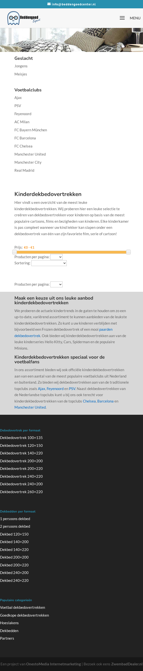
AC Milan (21, 122)
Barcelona (105, 401)
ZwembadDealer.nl (127, 664)
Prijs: (18, 247)
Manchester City (28, 162)
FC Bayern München (30, 130)
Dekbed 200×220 (14, 565)
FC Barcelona (25, 138)
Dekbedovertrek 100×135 (21, 437)
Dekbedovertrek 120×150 (21, 445)
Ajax (18, 97)
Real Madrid (24, 170)
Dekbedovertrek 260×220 (21, 491)
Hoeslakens (9, 623)
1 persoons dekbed (15, 518)
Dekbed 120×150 (14, 534)
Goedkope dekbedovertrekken (24, 615)
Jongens (21, 66)
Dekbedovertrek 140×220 (21, 453)
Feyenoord (22, 113)
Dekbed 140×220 (14, 549)
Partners (7, 638)
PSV (17, 105)
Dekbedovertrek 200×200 (21, 461)
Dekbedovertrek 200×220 (21, 468)
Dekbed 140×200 (14, 541)
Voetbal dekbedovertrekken (22, 607)
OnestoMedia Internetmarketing (53, 664)
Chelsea (89, 401)
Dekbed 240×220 (14, 580)
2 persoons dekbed (15, 526)
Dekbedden (9, 630)
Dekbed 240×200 (14, 572)
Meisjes (20, 74)
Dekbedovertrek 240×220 (21, 476)
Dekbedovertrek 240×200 (21, 484)
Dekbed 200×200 (14, 557)
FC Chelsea (23, 146)
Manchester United (30, 154)
